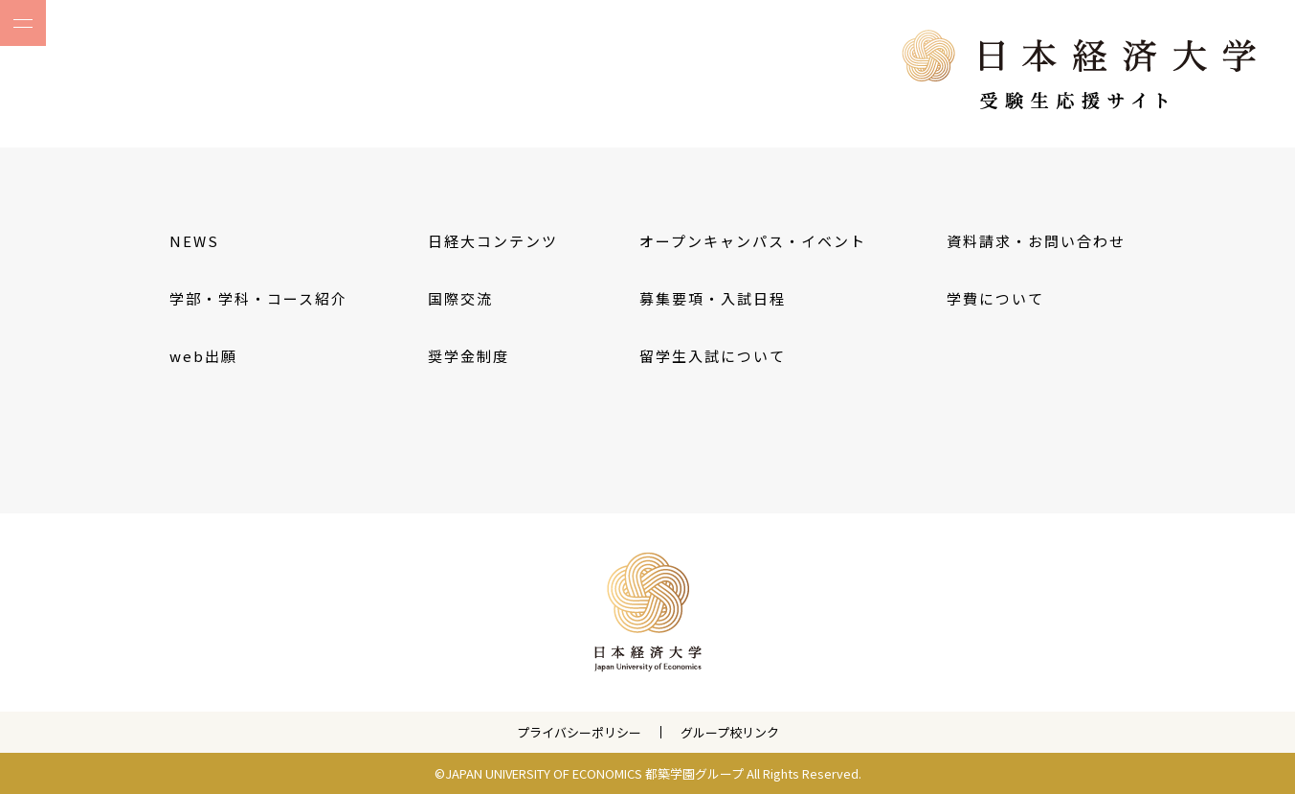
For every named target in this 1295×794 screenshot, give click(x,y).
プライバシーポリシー (579, 732)
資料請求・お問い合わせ (1036, 241)
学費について (995, 298)
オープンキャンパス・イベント (752, 241)
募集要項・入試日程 (712, 298)
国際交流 (460, 298)
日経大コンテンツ (493, 241)
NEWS (194, 241)
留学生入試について (712, 356)
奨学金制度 (468, 356)
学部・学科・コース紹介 (258, 298)
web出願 (203, 356)
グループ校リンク (730, 732)
